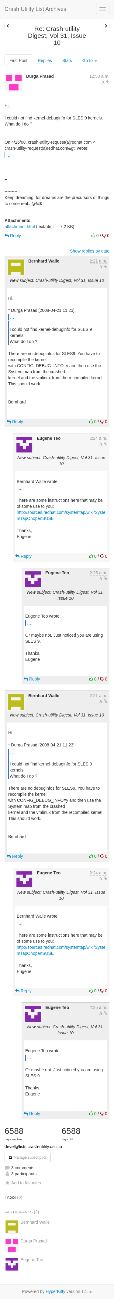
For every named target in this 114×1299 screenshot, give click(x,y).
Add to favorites (23, 1182)
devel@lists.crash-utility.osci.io (33, 1146)
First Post (18, 60)
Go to (89, 60)
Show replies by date (89, 251)
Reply (13, 235)
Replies (45, 60)
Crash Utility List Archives (35, 9)
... (8, 155)
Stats (67, 60)
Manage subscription (27, 1157)
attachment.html (20, 226)
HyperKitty (55, 1291)
